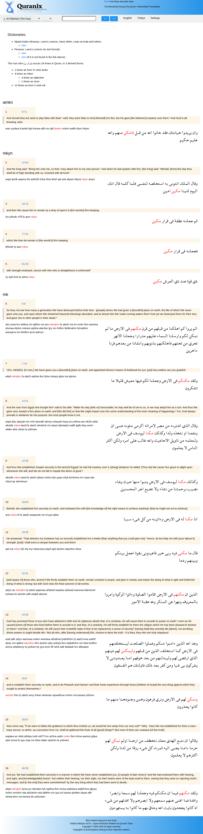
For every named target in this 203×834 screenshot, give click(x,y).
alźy (14, 421)
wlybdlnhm (73, 643)
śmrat (14, 740)
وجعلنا (128, 336)
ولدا (168, 433)
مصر (160, 425)
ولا (156, 489)
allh (43, 128)
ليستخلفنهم (119, 643)
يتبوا (143, 481)
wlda (95, 421)
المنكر (161, 601)
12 (6, 573)
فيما (174, 793)
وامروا (109, 594)
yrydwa (15, 128)
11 (6, 532)
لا (185, 447)
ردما (182, 560)
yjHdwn (76, 792)
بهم (145, 807)
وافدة (193, 800)
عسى (118, 425)
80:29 (106, 1)
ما (111, 328)
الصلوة (140, 594)
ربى (167, 553)
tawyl (54, 425)
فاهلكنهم (164, 343)
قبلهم (157, 328)
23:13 (25, 203)
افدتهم (123, 800)
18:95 (25, 532)
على (133, 440)
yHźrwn (90, 695)
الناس (192, 447)
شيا (176, 665)
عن (170, 601)
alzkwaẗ (69, 590)
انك (111, 183)
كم (182, 328)
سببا (127, 519)
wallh (73, 128)
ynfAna (77, 421)
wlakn (9, 429)
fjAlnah (9, 246)
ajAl (54, 548)
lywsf (24, 425)
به (166, 183)
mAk (35, 736)
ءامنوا (170, 643)
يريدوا (186, 132)
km (18, 324)
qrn (47, 324)
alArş (25, 276)
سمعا (125, 793)
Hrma (79, 736)
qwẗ (11, 276)
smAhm (17, 792)
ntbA (21, 736)
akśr (15, 429)
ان (112, 425)
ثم (195, 221)
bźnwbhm (82, 328)
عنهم (169, 800)
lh (18, 514)
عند (182, 281)
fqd (30, 128)
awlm (60, 736)
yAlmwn (32, 429)
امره (125, 440)
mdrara (26, 328)
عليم (193, 140)
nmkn (80, 324)
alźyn (8, 590)
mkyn (7, 153)
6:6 (23, 303)
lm (75, 324)
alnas (21, 429)
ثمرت (158, 748)
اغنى (178, 800)
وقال (194, 183)
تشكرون (191, 388)
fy (24, 216)
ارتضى (183, 658)
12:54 (25, 162)
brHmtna (74, 477)
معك (161, 740)
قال (117, 183)
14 (6, 678)
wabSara (72, 788)
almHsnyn (21, 481)
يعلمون (177, 447)
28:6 (24, 678)
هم (129, 665)
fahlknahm (70, 328)
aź (61, 792)
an (71, 421)
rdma (78, 548)
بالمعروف (189, 601)
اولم (123, 740)
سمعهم (159, 800)
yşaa (59, 477)
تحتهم (177, 343)
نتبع (180, 740)
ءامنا (183, 748)
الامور (136, 601)
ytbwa (40, 477)
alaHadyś (64, 425)
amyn (91, 179)
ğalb (79, 425)
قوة (189, 281)
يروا (188, 328)
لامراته (150, 425)
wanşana (10, 332)
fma (87, 788)
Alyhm (18, 328)
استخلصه (156, 183)
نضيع (148, 489)
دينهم (109, 650)
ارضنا (132, 740)
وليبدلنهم (163, 658)
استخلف (166, 650)
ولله (152, 601)
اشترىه (175, 425)
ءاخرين (192, 350)
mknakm (37, 788)
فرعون (150, 699)
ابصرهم (141, 800)
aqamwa (41, 590)
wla (92, 477)
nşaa (87, 477)
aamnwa (28, 639)
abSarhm (32, 792)
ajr (14, 481)
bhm (15, 796)
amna (9, 646)
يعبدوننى (117, 658)
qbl (52, 128)
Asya (65, 421)
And (16, 276)
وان (195, 132)
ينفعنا (192, 433)
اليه (166, 748)
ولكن (117, 440)
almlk (14, 179)
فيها (138, 380)
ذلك (148, 665)
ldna (38, 740)
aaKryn (39, 332)
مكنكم (160, 793)
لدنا (122, 748)
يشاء (118, 481)
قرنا (112, 343)
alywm (71, 179)
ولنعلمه (191, 440)
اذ (195, 807)
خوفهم (137, 658)
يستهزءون (117, 807)
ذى (195, 281)
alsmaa (9, 328)
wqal (8, 179)
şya (50, 514)
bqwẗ (48, 548)
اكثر (109, 440)
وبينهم (192, 560)
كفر (162, 665)
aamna (87, 736)
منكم (160, 643)
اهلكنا (174, 328)
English (127, 17)
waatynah (35, 514)
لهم (117, 650)
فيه (174, 553)
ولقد (193, 380)
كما (177, 650)
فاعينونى (148, 553)
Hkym (86, 128)
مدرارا (140, 336)
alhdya (28, 736)
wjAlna (35, 328)
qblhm (37, 324)
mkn (23, 45)
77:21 (25, 233)
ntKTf (41, 736)
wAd (8, 639)
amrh (90, 425)
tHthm (60, 328)
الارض (118, 328)
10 (6, 501)
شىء (135, 519)
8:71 (24, 111)
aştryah (21, 421)
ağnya (93, 788)
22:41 (25, 573)
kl (47, 514)
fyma (25, 788)
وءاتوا (130, 594)
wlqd (8, 376)
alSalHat (56, 639)
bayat (84, 792)
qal (60, 179)
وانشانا (137, 343)
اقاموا (151, 594)
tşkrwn (72, 376)
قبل (137, 132)
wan (8, 128)
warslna (93, 324)
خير (160, 553)
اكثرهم (191, 755)
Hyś (53, 477)
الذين (193, 594)
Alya (84, 425)
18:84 (25, 501)
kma (86, 639)
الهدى (171, 740)
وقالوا (193, 740)
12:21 (25, 400)
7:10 (24, 363)
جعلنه (187, 221)
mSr (33, 421)
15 (6, 719)
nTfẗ (20, 216)
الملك (184, 183)
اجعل (129, 553)
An (16, 594)
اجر (140, 489)
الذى (185, 425)
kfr (52, 646)
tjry (51, 328)
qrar (28, 216)
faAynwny (39, 548)
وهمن (140, 699)
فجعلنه (191, 251)
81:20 (25, 263)
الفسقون (120, 665)
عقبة (145, 601)
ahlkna (25, 324)
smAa (63, 788)
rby (27, 548)
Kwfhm (93, 643)
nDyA (8, 481)
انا (195, 519)
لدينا (184, 191)
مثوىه (128, 425)
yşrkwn (32, 646)
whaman (47, 695)
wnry (32, 695)
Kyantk (24, 128)
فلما (132, 183)
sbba (56, 514)
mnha (47, 477)
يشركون (191, 665)
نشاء (163, 489)
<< (105, 18)
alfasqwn (84, 646)
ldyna (78, 179)
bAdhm (25, 332)
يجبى (174, 748)
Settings (155, 17)
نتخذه (177, 433)
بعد (146, 658)
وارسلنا (174, 336)
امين (167, 191)
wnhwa (9, 594)
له (182, 519)
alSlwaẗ (50, 590)
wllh (28, 594)
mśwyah (57, 421)
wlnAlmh (42, 425)
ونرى (159, 699)
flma (49, 179)
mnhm (66, 128)
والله (111, 132)
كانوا (193, 706)
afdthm (47, 792)
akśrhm (52, 740)
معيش (128, 380)
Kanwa (36, 128)
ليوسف (138, 433)
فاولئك (138, 665)
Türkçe (141, 17)
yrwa (13, 324)
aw (83, 421)
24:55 (25, 614)
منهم (118, 132)
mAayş (54, 376)
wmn (48, 646)
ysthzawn (39, 796)
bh (29, 179)
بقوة (137, 553)
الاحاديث (161, 440)
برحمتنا (179, 489)
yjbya (94, 736)
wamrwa (79, 590)
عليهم (151, 336)
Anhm (9, 792)
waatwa (60, 590)
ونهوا (177, 601)
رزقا (135, 748)
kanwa (81, 695)
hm (76, 646)
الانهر (117, 336)
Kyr (31, 548)
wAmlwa (46, 639)
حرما (193, 748)
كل (142, 519)
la (26, 429)
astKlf (92, 639)
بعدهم (120, 343)
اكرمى (138, 425)
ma (72, 324)
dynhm (44, 643)
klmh (55, 179)
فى (171, 221)
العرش (167, 281)
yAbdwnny (19, 646)
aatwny (22, 179)
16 (6, 768)
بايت (167, 807)
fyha (47, 376)
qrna (32, 332)
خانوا (156, 132)
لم (107, 328)
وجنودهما (126, 699)
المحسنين (129, 489)
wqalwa (10, 736)
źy (7, 276)
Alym (79, 128)
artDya (57, 643)
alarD (66, 324)
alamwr (43, 594)
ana (7, 514)
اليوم (193, 191)
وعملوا (149, 643)
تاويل (174, 440)
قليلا (119, 380)
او (185, 433)
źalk (62, 646)
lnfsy (43, 179)
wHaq (9, 796)
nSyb (66, 477)
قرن (144, 328)
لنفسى (142, 183)
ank (64, 179)
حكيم (184, 140)
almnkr (22, 594)
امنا (128, 658)
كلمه (124, 183)
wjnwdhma (59, 695)
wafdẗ (81, 788)
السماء (162, 336)
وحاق (152, 807)
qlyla (61, 376)
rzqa (28, 740)
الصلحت (136, 643)
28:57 (25, 719)
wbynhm (70, 548)
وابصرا (115, 793)
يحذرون (183, 706)
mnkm (37, 639)
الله (149, 132)
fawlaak (69, 646)
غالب (141, 440)
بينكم (120, 553)
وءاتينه (157, 519)
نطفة (178, 221)
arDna (53, 736)
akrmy (49, 421)
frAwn (38, 695)
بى (182, 665)
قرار (164, 221)
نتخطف (150, 740)
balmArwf (89, 590)
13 (6, 614)
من (143, 132)
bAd (86, 643)
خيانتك (174, 132)
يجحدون (178, 807)
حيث (127, 481)
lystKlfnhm (67, 639)
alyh (8, 740)
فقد (164, 132)
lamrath (40, 421)
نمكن (193, 336)
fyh (23, 548)
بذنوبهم (149, 343)
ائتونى (173, 183)
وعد (194, 643)
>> (114, 18)
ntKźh (89, 421)
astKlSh (35, 179)
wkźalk (9, 425)
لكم (184, 336)
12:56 (25, 460)
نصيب (192, 489)
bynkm (61, 548)
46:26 (25, 768)
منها (135, 481)
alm (7, 324)
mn (48, 128)
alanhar (44, 328)
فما (186, 800)
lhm (37, 643)
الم (195, 328)
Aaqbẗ (35, 594)
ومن (169, 665)
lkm (86, 324)
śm (7, 216)
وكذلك (159, 433)
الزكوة (119, 594)
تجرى (193, 343)
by (38, 646)
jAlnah (13, 216)
